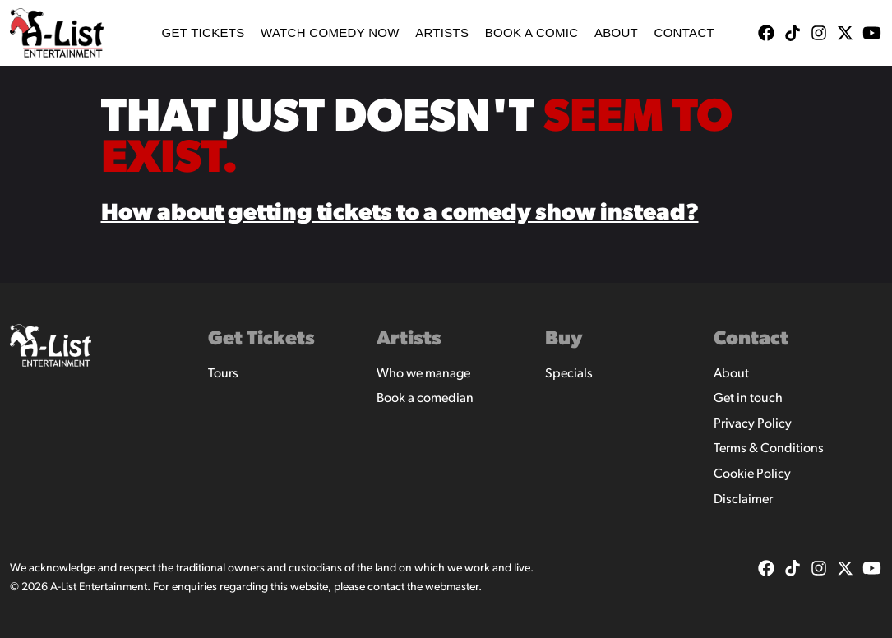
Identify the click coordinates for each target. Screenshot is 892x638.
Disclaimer (743, 499)
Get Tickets (202, 32)
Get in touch (748, 398)
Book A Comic (532, 32)
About (616, 32)
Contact (684, 32)
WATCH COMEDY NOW (330, 32)
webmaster (451, 587)
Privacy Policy (753, 424)
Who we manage (423, 374)
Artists (442, 32)
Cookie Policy (752, 474)
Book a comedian (425, 398)
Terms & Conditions (769, 448)
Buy (564, 339)
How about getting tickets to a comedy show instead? (400, 213)
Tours (223, 374)
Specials (569, 374)
